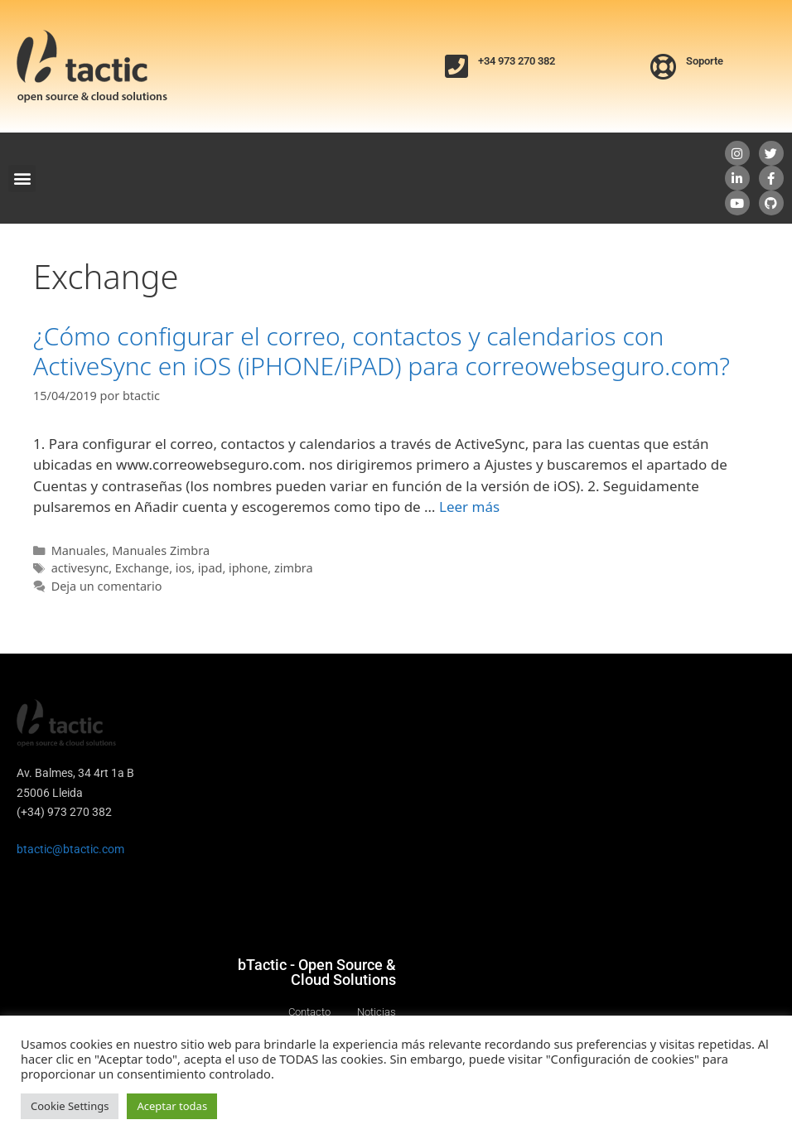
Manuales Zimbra (161, 550)
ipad (210, 568)
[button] (22, 178)
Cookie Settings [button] (70, 1105)
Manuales (78, 550)
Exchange (142, 568)
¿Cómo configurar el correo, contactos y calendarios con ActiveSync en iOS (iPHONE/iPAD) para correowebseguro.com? (381, 351)
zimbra (293, 568)
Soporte (704, 61)
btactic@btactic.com (70, 849)
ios (183, 568)
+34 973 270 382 (516, 61)
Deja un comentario (106, 586)
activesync (80, 568)
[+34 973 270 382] (456, 66)
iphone (248, 568)
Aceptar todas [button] (172, 1105)
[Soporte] (663, 66)
